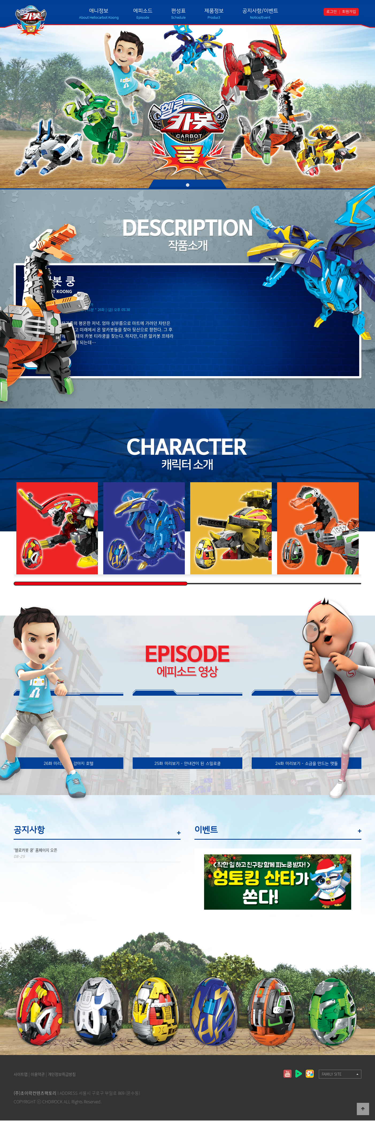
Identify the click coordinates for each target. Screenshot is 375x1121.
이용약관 (41, 1074)
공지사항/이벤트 (260, 11)
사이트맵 (22, 1074)
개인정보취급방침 (68, 1074)
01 (187, 185)
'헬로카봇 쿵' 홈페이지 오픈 (38, 851)
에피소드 (142, 11)
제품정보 (214, 11)
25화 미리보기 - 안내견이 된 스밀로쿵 (187, 763)
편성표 (178, 11)
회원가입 (349, 12)
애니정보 (98, 11)
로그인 (331, 12)
